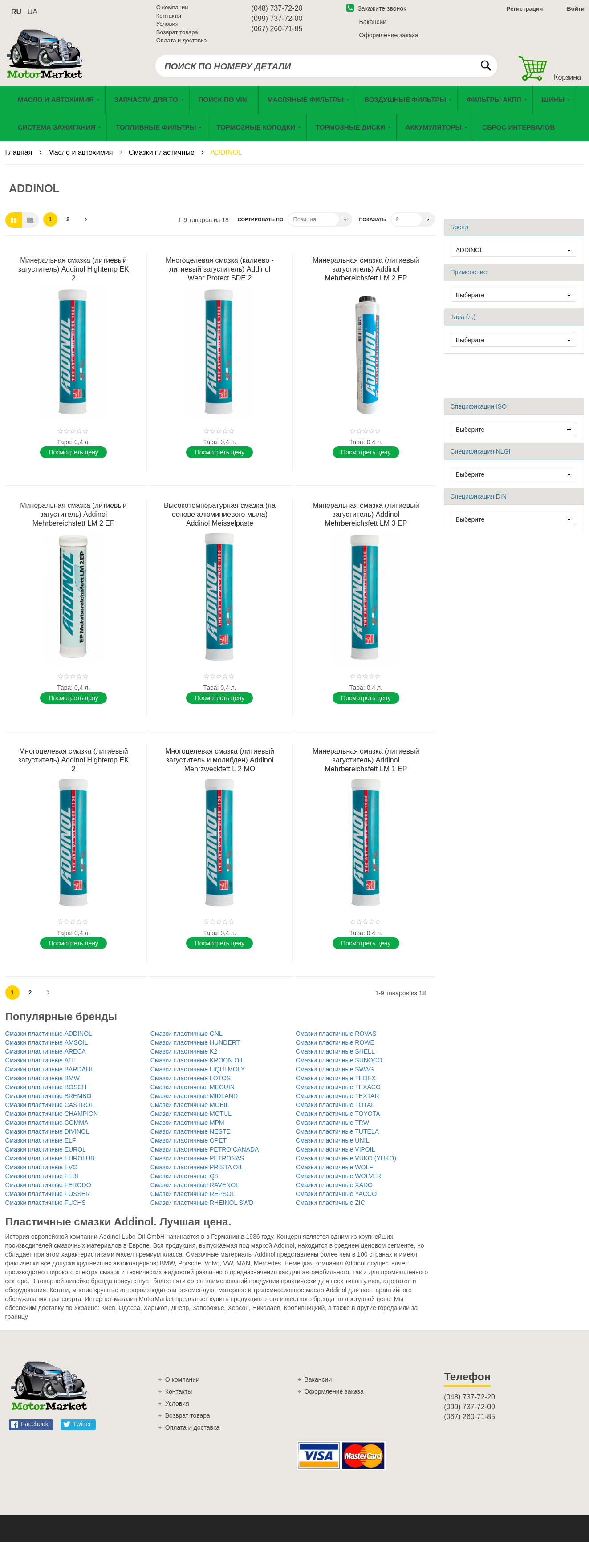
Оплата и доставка (181, 42)
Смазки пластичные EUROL (45, 1152)
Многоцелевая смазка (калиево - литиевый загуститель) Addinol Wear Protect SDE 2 (220, 272)
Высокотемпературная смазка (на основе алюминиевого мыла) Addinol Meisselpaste (220, 517)
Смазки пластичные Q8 (184, 1179)
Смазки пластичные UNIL (332, 1143)
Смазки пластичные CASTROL (49, 1107)
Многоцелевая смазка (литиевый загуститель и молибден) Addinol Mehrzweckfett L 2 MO (219, 763)
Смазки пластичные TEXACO (338, 1090)
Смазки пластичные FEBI (41, 1179)
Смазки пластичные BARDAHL (49, 1072)
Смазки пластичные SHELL (335, 1054)
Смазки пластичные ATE (40, 1063)
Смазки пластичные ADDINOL (48, 1036)
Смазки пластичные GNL (186, 1036)
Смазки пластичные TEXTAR (337, 1099)
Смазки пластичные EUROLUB (50, 1161)
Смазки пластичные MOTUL (191, 1116)
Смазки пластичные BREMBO (48, 1099)
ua (32, 13)
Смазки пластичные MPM (187, 1125)
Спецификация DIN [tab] (479, 499)
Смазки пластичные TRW (332, 1125)
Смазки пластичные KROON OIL (197, 1063)
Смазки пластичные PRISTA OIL (196, 1170)
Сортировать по (261, 222)
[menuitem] (224, 103)
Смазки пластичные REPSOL (192, 1196)
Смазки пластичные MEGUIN (192, 1090)
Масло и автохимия (81, 155)
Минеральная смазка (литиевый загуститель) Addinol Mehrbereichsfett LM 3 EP (366, 517)
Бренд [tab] (460, 230)
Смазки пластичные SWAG (335, 1072)
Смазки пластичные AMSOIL (46, 1045)
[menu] (294, 116)
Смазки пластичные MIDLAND (194, 1099)
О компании (172, 9)
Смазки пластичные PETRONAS (197, 1161)
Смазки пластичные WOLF (334, 1170)
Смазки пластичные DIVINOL (47, 1134)
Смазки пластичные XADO (334, 1188)
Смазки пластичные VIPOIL (335, 1152)
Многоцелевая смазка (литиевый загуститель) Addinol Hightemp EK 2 (73, 763)
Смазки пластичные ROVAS (336, 1036)
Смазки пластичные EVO (41, 1170)
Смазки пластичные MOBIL (189, 1107)
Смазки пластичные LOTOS (190, 1081)
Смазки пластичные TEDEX (336, 1081)
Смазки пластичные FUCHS (45, 1205)
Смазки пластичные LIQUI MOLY (197, 1072)
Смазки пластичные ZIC (330, 1205)
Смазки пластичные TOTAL (335, 1107)
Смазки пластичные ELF (40, 1143)
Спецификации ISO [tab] (479, 409)
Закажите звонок (376, 10)
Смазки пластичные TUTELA (337, 1134)
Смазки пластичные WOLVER (339, 1179)
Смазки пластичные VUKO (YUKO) (346, 1161)
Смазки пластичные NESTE (190, 1134)
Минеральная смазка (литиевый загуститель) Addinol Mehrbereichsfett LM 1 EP (366, 763)
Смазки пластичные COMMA (47, 1125)
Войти (576, 10)
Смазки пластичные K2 (183, 1054)
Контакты (168, 17)
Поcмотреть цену (73, 455)
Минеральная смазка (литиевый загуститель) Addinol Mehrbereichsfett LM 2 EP (366, 272)
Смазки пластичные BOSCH (46, 1090)
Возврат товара (177, 34)
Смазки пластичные (162, 155)
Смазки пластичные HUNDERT (195, 1045)
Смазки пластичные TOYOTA (338, 1116)
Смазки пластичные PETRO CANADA (204, 1152)
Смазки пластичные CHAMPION (51, 1116)
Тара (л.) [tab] (463, 320)
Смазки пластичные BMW (42, 1081)
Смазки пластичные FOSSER (47, 1196)
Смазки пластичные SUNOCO (339, 1063)
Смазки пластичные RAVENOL (194, 1188)
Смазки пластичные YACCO (336, 1196)
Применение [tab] (469, 275)
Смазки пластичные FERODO (48, 1188)
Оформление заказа (388, 37)
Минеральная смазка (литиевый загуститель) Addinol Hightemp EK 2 (73, 272)
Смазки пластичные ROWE (335, 1045)
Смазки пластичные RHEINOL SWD (201, 1205)
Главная (19, 155)
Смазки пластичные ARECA (45, 1054)
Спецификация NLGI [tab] (481, 454)
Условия (167, 25)
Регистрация (524, 10)
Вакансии (372, 23)
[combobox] (326, 68)
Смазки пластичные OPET (188, 1143)
